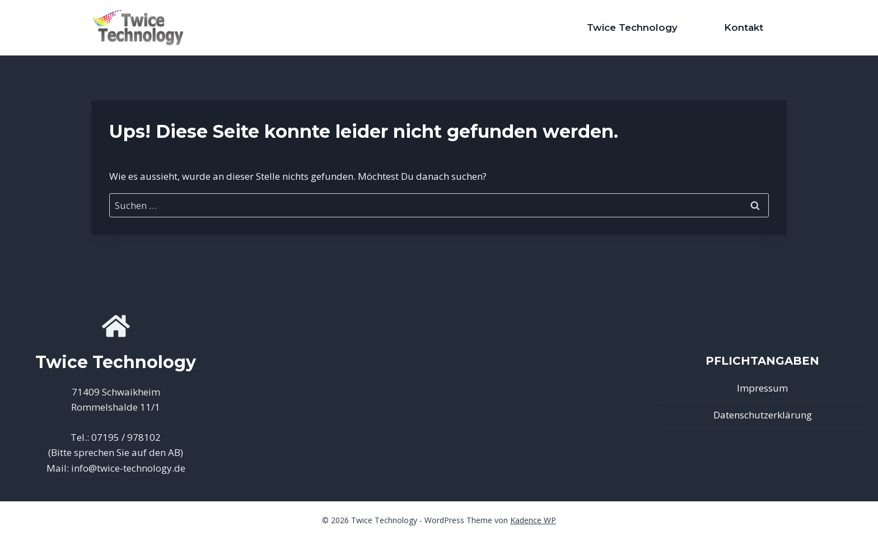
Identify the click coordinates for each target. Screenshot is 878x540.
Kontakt (743, 27)
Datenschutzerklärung (762, 414)
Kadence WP (533, 520)
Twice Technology (632, 27)
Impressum (762, 387)
